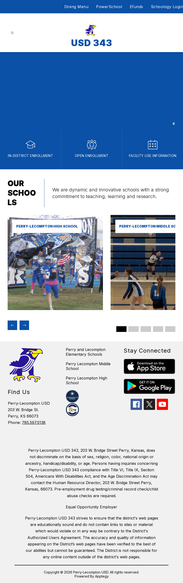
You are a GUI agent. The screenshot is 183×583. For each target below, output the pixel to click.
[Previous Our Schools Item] (12, 325)
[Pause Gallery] (174, 123)
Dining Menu (76, 6)
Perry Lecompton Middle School (88, 366)
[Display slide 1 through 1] (121, 329)
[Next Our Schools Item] (24, 325)
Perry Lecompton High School (86, 380)
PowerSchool (109, 6)
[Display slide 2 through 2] (133, 329)
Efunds (136, 6)
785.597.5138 (34, 422)
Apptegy (102, 576)
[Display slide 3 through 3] (146, 329)
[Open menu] (12, 33)
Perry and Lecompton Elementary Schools (86, 352)
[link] (55, 308)
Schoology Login (167, 6)
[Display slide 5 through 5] (170, 329)
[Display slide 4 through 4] (158, 329)
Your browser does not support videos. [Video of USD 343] (91, 91)
